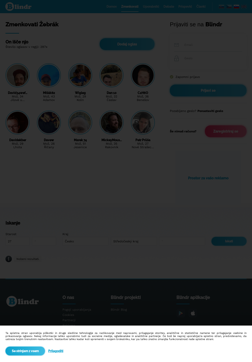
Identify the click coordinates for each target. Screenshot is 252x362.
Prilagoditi (55, 351)
